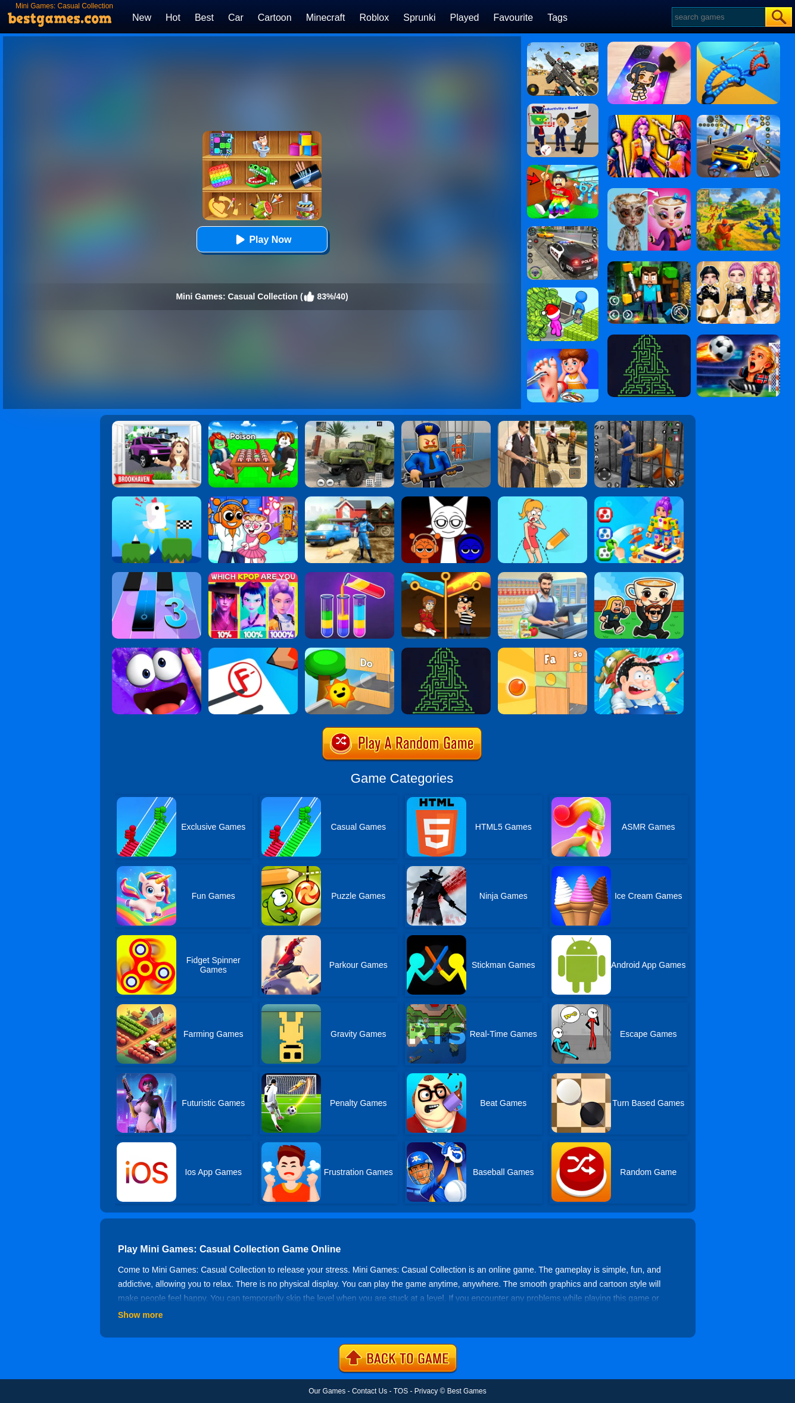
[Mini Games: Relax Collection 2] (542, 652)
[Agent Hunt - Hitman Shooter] (542, 425)
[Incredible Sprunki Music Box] (446, 500)
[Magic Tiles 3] (156, 576)
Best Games (467, 1391)
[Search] (718, 17)
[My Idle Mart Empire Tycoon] (562, 292)
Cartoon (275, 18)
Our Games (326, 1391)
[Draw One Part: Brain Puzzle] (542, 500)
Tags (557, 18)
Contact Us (369, 1391)
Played (464, 18)
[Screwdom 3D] (639, 500)
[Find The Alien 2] (562, 108)
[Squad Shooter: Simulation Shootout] (562, 46)
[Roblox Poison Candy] (253, 425)
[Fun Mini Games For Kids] (253, 500)
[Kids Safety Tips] (562, 353)
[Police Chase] (562, 230)
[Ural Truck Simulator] (349, 425)
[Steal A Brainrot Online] (639, 576)
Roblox (374, 18)
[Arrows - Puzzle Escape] (446, 652)
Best (204, 18)
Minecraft (325, 18)
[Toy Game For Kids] (349, 652)
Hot (173, 18)
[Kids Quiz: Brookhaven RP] (156, 425)
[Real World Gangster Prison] (639, 425)
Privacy (426, 1391)
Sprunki (419, 18)
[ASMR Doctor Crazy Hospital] (639, 652)
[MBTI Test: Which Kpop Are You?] (253, 576)
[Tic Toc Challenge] (156, 500)
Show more (140, 1315)
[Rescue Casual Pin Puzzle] (446, 576)
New (141, 18)
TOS (401, 1391)
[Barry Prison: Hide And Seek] (446, 425)
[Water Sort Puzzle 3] (349, 576)
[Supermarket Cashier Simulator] (542, 576)
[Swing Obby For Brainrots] (562, 169)
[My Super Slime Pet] (156, 652)
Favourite (513, 18)
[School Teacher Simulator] (253, 652)
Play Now (261, 239)
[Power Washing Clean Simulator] (349, 500)
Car (236, 18)
